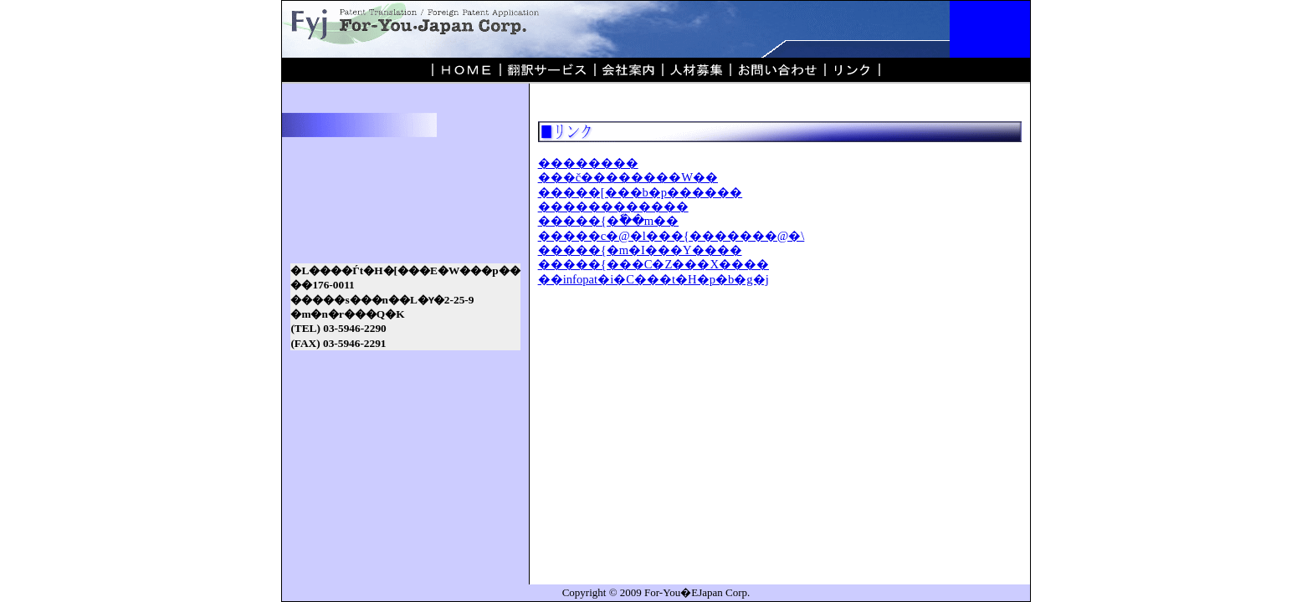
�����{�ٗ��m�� (608, 220)
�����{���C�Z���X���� (653, 264)
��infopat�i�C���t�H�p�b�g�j (653, 279)
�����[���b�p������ (640, 192)
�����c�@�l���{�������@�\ (671, 235)
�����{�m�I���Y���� (640, 250)
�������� (588, 163)
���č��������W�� (628, 177)
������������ (613, 206)
